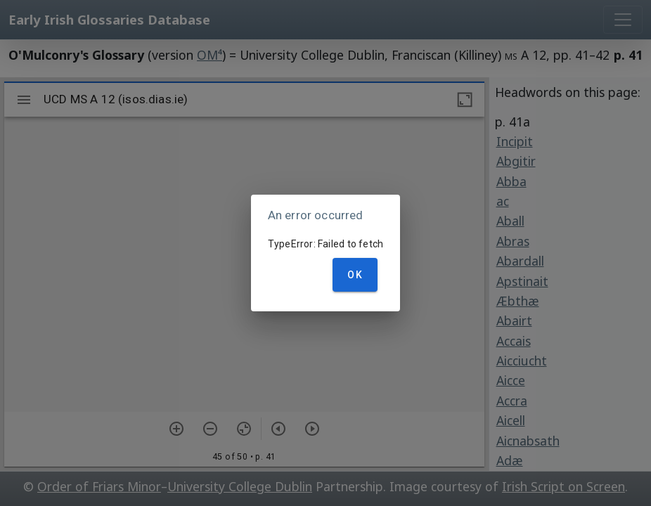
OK (355, 274)
